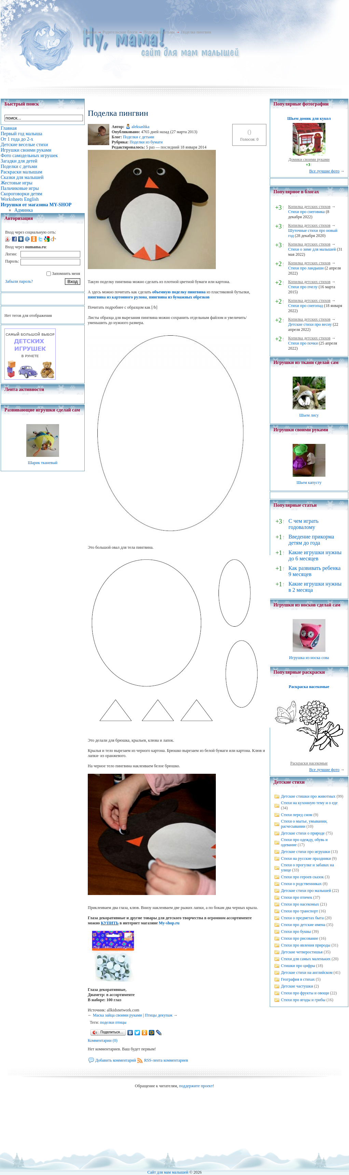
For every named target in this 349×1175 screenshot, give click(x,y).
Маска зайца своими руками (117, 1015)
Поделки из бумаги (146, 142)
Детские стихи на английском (307, 972)
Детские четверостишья (302, 952)
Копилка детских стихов (309, 206)
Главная (89, 32)
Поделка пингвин (196, 32)
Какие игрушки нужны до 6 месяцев (315, 555)
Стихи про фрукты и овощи (305, 993)
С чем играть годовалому (304, 524)
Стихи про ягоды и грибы (303, 999)
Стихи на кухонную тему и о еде (309, 802)
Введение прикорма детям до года (311, 540)
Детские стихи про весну (310, 324)
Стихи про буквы (296, 931)
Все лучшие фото (324, 171)
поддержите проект (196, 1085)
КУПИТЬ (109, 923)
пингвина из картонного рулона (117, 297)
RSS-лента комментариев (166, 1060)
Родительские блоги (119, 32)
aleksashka (140, 126)
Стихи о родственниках (301, 883)
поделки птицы (113, 1022)
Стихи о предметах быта (302, 917)
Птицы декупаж (158, 1015)
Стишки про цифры (298, 965)
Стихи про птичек (296, 897)
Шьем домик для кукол (309, 118)
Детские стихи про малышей (306, 890)
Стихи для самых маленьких (306, 958)
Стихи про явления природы (306, 945)
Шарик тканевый (42, 462)
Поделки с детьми (158, 32)
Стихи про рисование (299, 938)
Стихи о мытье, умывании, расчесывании (304, 824)
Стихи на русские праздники (306, 858)
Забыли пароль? (19, 281)
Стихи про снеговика (306, 211)
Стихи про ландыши (306, 268)
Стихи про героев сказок (302, 877)
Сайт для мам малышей (167, 1172)
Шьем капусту (308, 482)
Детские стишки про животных (308, 796)
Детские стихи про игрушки (305, 851)
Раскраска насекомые (309, 686)
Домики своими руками (309, 159)
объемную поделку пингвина (179, 292)
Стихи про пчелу (303, 286)
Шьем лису (309, 415)
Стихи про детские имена (303, 924)
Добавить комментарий (115, 1060)
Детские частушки (297, 986)
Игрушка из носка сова (309, 657)
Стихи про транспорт (299, 911)
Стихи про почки (303, 343)
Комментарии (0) (102, 1040)
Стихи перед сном (296, 814)
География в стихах (298, 979)
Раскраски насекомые (309, 763)
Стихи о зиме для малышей (312, 249)
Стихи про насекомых (300, 904)
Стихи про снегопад (305, 305)
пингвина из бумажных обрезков (179, 297)
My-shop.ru (169, 923)
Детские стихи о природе (303, 833)
